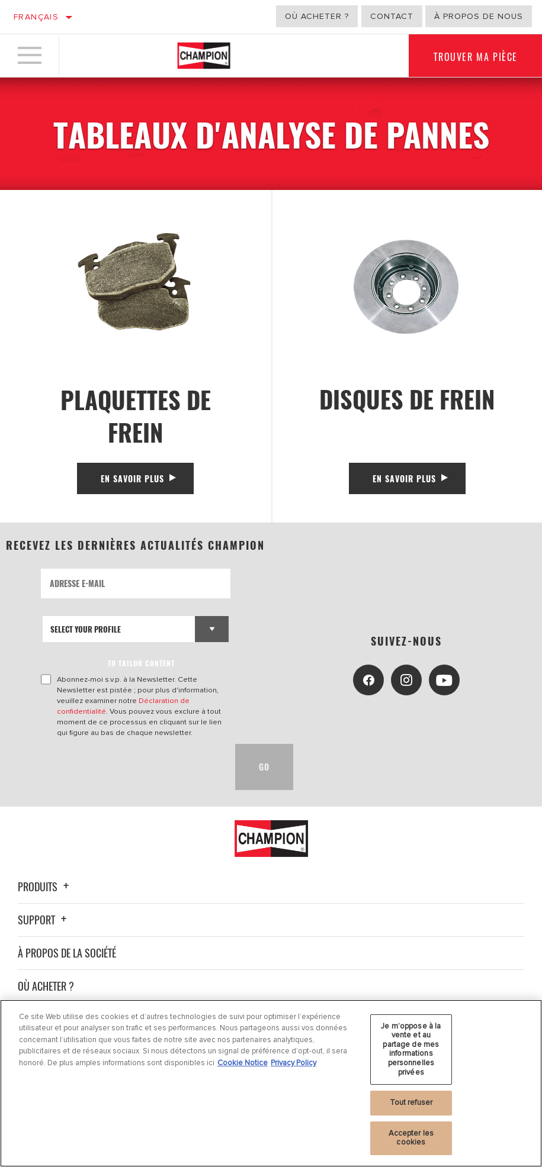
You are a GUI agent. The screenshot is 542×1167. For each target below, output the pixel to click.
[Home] (203, 55)
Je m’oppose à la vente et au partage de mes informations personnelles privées (411, 1049)
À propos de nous (478, 16)
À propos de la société (67, 952)
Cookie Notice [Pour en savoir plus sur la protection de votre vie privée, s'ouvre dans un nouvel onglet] (242, 1063)
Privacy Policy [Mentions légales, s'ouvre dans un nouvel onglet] (293, 1063)
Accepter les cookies (411, 1138)
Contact (391, 16)
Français (36, 17)
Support (44, 919)
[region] (271, 1083)
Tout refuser (411, 1102)
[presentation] (131, 767)
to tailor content (141, 663)
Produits (45, 886)
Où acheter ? (317, 16)
